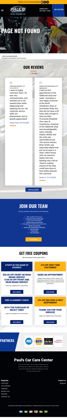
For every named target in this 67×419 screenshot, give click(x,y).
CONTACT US (5, 396)
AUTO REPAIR (5, 386)
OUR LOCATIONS (58, 9)
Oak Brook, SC (43, 88)
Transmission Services (16, 86)
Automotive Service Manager (34, 219)
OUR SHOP (4, 383)
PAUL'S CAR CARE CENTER (9, 56)
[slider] (33, 71)
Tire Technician (34, 232)
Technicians (34, 231)
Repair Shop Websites (25, 405)
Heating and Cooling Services (47, 86)
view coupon (17, 292)
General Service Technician (34, 222)
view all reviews (33, 190)
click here (33, 239)
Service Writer (34, 229)
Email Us (63, 383)
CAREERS (4, 388)
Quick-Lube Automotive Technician (34, 227)
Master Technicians (34, 225)
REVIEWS (4, 394)
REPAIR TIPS (5, 391)
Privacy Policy (55, 405)
